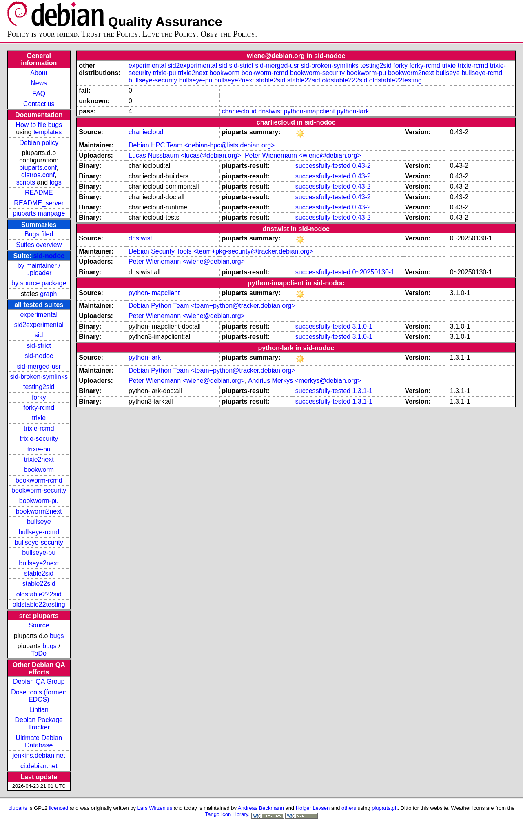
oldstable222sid (39, 594)
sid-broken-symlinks (39, 376)
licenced (59, 808)
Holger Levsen (313, 808)
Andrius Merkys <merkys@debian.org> (304, 380)
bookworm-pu (39, 500)
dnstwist (270, 111)
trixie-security (39, 438)
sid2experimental (39, 324)
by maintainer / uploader (39, 269)
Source (39, 625)
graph (48, 293)
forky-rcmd (38, 407)
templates (47, 132)
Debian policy (38, 142)
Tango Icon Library (226, 814)
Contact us (38, 103)
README (39, 192)
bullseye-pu (38, 552)
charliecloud (239, 111)
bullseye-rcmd (38, 532)
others (348, 808)
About (38, 72)
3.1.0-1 (362, 326)
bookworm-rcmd (39, 480)
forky (39, 397)
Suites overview (39, 244)
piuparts (17, 808)
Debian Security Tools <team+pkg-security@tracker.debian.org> (221, 251)
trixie (39, 417)
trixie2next (39, 459)
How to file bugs (39, 124)
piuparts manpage (39, 213)
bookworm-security (38, 490)
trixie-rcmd (39, 428)
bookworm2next (39, 511)
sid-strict (39, 345)
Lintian (39, 709)
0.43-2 (361, 165)
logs (55, 182)
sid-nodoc (48, 255)
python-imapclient (309, 111)
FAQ (38, 93)
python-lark (353, 111)
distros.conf (38, 174)
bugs (57, 635)
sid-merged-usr (39, 366)
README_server (39, 203)
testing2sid (39, 386)
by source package (38, 283)
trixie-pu (39, 449)
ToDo (39, 653)
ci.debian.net (39, 766)
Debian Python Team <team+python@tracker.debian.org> (212, 305)
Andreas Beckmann (261, 808)
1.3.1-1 (362, 390)
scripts (25, 182)
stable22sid (38, 583)
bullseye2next (39, 563)
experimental (39, 314)
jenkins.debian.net (39, 755)
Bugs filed (38, 234)
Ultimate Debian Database (39, 741)
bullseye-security (39, 542)
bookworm (39, 469)
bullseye (39, 521)
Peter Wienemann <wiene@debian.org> (303, 155)
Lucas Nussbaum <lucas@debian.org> (185, 155)
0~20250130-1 (373, 272)
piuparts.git (384, 808)
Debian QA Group (38, 681)
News (39, 83)
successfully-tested (322, 165)
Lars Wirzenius (155, 808)
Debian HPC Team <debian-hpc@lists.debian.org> (202, 145)
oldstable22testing (39, 604)
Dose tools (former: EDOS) (38, 696)
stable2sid (38, 573)
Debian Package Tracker (39, 723)
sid (39, 334)
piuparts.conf (38, 167)
